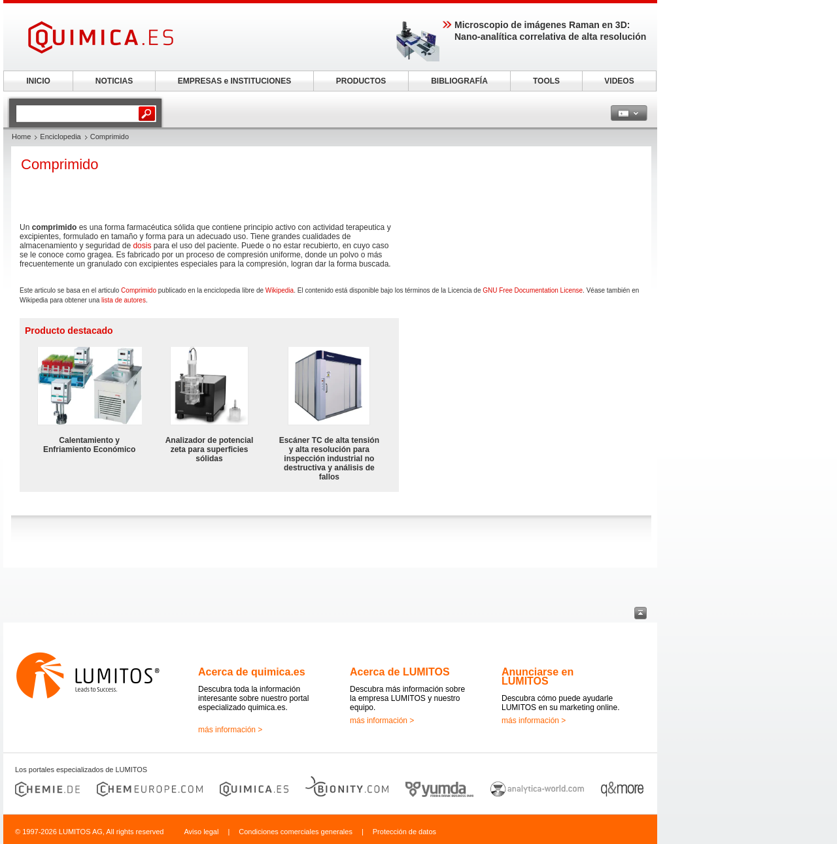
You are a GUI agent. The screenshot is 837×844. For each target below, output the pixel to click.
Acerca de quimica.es (251, 671)
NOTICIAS (114, 81)
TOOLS (546, 81)
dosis (142, 245)
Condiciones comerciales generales (295, 832)
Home (21, 136)
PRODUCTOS (361, 81)
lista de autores (123, 300)
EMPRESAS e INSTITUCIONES (234, 81)
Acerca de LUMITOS (400, 671)
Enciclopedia (60, 136)
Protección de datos (404, 832)
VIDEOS (619, 81)
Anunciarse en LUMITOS (537, 676)
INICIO (38, 81)
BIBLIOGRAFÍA (459, 81)
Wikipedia (279, 290)
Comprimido (138, 290)
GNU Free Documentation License (533, 290)
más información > (230, 729)
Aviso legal (201, 832)
